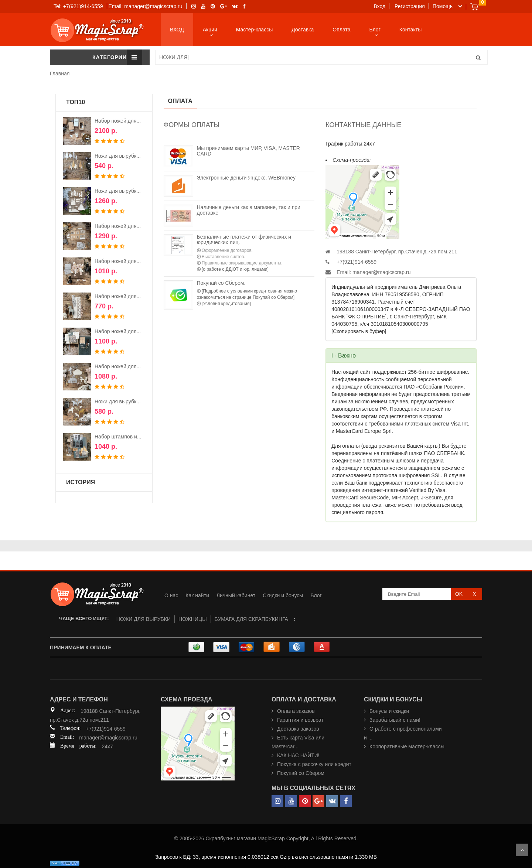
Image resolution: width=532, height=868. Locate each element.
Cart (474, 6)
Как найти (197, 595)
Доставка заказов (298, 729)
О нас (171, 595)
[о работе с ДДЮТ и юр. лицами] (235, 269)
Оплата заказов (296, 711)
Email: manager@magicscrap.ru (145, 6)
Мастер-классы (254, 30)
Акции (210, 30)
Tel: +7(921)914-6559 (78, 6)
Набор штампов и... (118, 437)
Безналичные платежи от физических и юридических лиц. (244, 239)
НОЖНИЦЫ (192, 619)
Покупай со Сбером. (221, 283)
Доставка (302, 30)
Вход (380, 6)
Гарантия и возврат (300, 720)
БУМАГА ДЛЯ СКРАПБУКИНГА (251, 619)
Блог (375, 30)
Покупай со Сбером (300, 773)
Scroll (522, 850)
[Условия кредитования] (226, 303)
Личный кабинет (235, 595)
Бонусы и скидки (389, 711)
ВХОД (177, 30)
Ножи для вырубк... (118, 156)
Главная (59, 73)
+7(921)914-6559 (106, 729)
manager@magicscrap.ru (381, 272)
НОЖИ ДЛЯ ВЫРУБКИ (143, 619)
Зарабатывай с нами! (394, 720)
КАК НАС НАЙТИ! (298, 755)
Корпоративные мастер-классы (406, 746)
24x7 (107, 746)
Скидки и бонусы (283, 595)
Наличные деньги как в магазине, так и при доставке (248, 210)
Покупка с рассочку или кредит (314, 764)
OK (459, 594)
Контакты (410, 30)
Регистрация (410, 6)
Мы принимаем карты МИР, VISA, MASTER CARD (248, 151)
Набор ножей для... (118, 121)
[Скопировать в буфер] (358, 331)
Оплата (341, 30)
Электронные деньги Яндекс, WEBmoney (246, 178)
